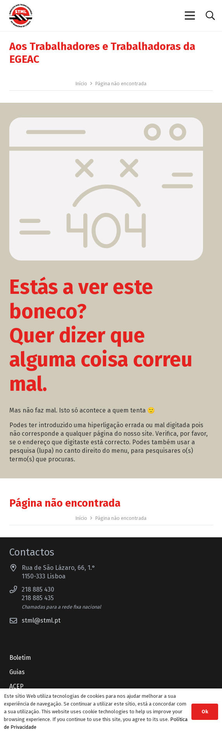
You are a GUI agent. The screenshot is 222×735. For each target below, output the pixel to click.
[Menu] (190, 15)
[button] (210, 15)
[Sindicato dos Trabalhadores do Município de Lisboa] (20, 15)
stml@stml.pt (41, 620)
